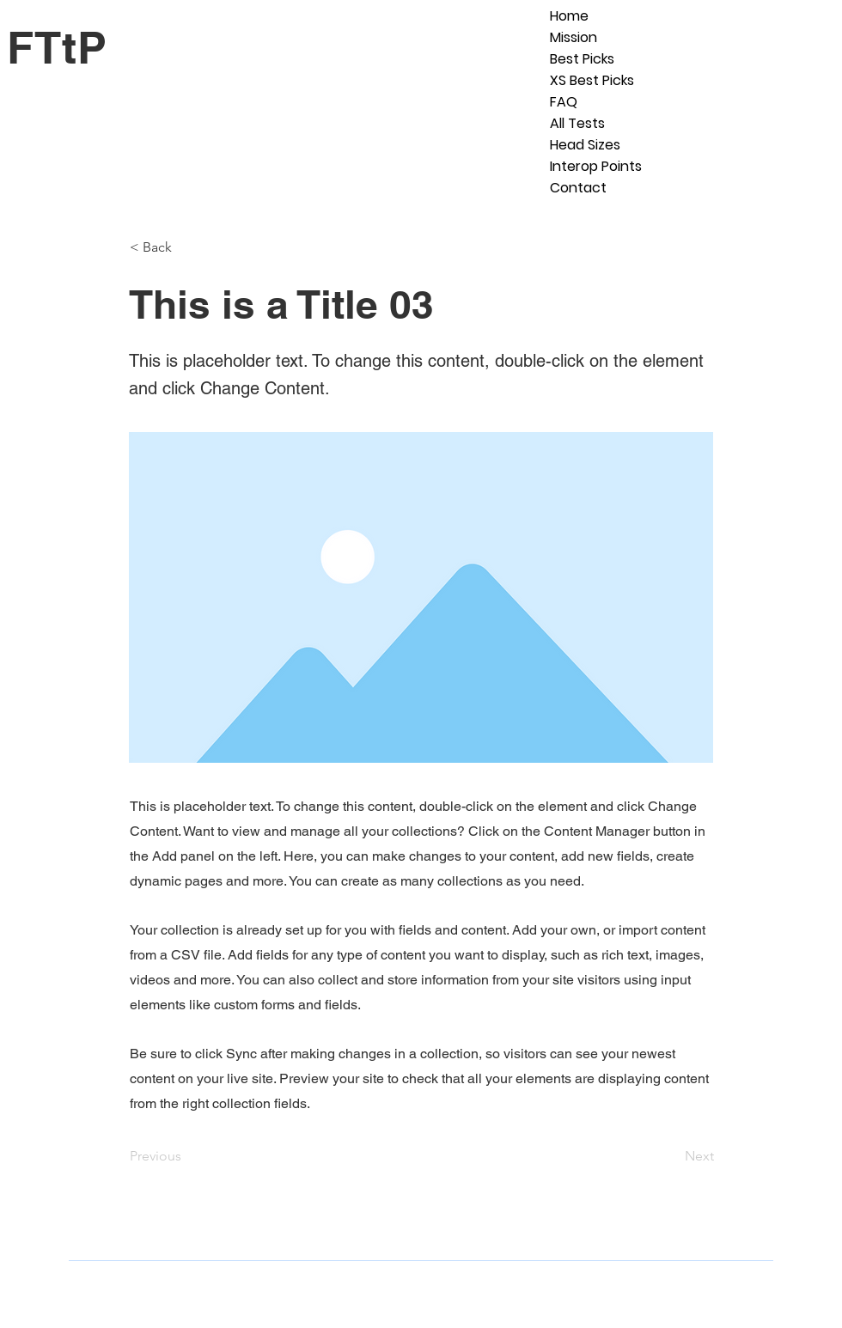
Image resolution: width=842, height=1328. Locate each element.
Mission (573, 37)
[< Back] (186, 247)
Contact (578, 188)
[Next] (671, 1156)
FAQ (563, 102)
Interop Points (596, 166)
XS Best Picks (592, 80)
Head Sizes (585, 145)
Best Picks (582, 59)
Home (569, 16)
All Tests (577, 123)
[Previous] (186, 1156)
